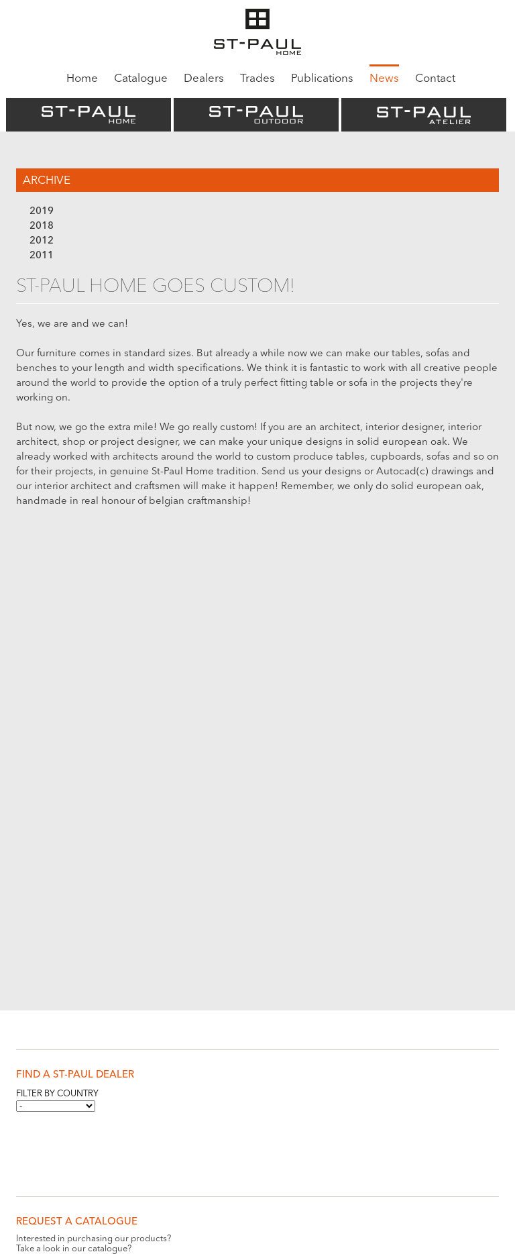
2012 (42, 241)
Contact (435, 79)
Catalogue (141, 79)
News (384, 79)
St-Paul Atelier (423, 115)
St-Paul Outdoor (256, 115)
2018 (42, 226)
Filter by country (57, 1094)
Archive (46, 181)
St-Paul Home (88, 115)
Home (82, 79)
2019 (42, 212)
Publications (322, 79)
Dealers (204, 79)
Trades (257, 79)
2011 (42, 256)
